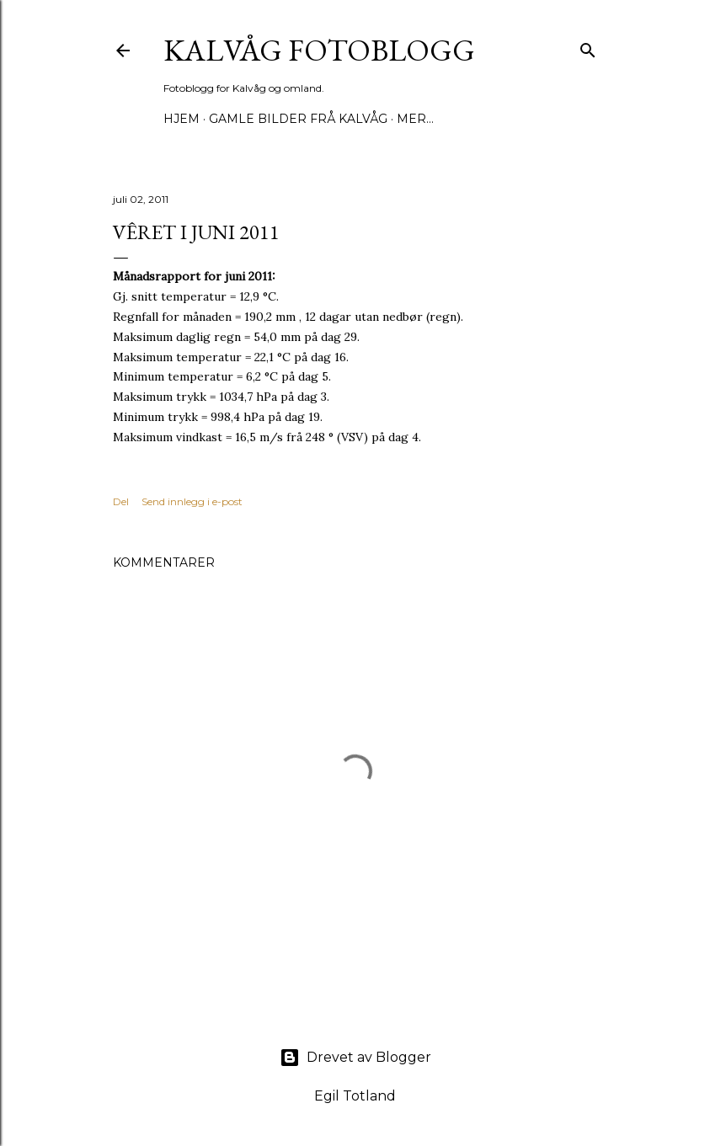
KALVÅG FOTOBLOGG (319, 50)
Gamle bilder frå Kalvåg (298, 118)
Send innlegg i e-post (192, 501)
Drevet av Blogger (355, 1057)
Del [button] (121, 501)
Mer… (415, 118)
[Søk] (588, 46)
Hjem (181, 118)
